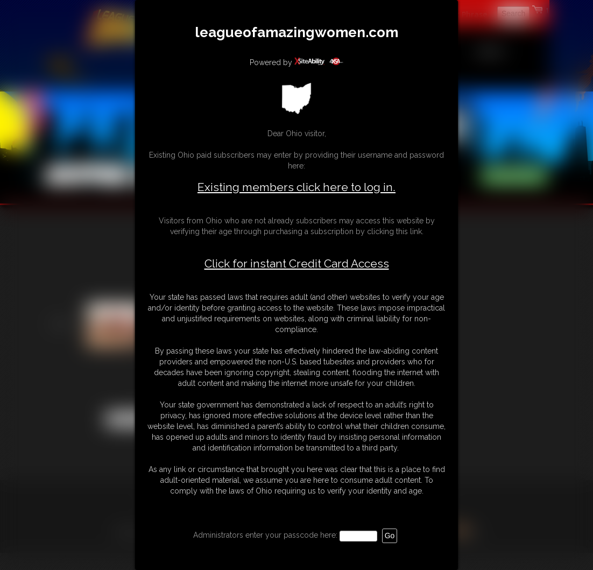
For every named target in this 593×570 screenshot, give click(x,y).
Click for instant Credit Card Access (296, 263)
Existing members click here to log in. (296, 187)
